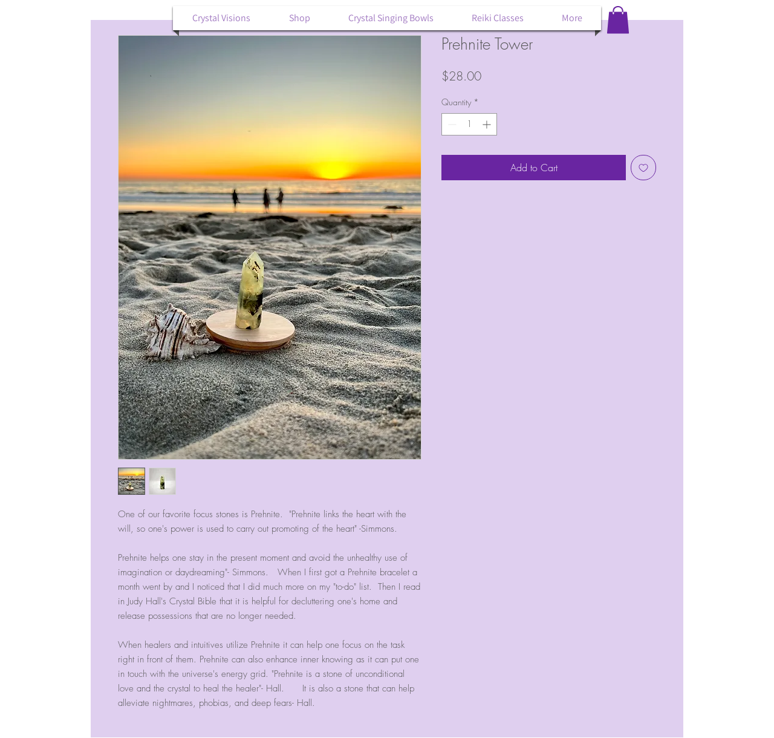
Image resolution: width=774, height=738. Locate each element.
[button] (618, 19)
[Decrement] (450, 124)
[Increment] (487, 124)
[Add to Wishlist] (643, 167)
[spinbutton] (469, 124)
